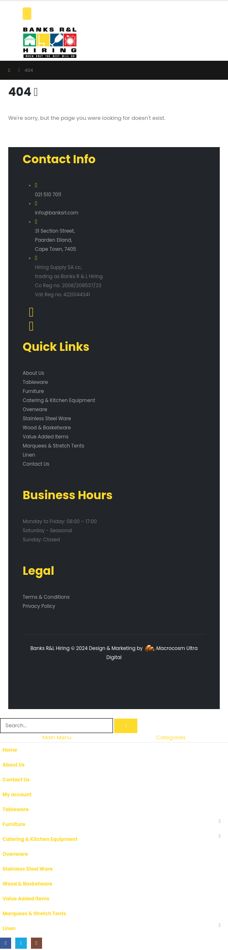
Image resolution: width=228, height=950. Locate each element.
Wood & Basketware (47, 427)
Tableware (35, 382)
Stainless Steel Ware (47, 418)
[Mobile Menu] (27, 13)
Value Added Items (45, 436)
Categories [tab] (171, 737)
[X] (20, 943)
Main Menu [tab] (57, 737)
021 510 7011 (48, 194)
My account (17, 794)
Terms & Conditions (46, 597)
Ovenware (35, 409)
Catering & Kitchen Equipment (59, 400)
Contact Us (36, 464)
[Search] (125, 726)
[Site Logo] (50, 42)
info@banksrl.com (56, 213)
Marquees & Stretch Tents (53, 446)
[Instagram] (36, 943)
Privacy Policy (39, 606)
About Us (33, 373)
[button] (4, 713)
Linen (29, 455)
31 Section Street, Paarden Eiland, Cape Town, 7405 (55, 240)
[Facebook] (5, 943)
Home (9, 750)
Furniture (33, 391)
